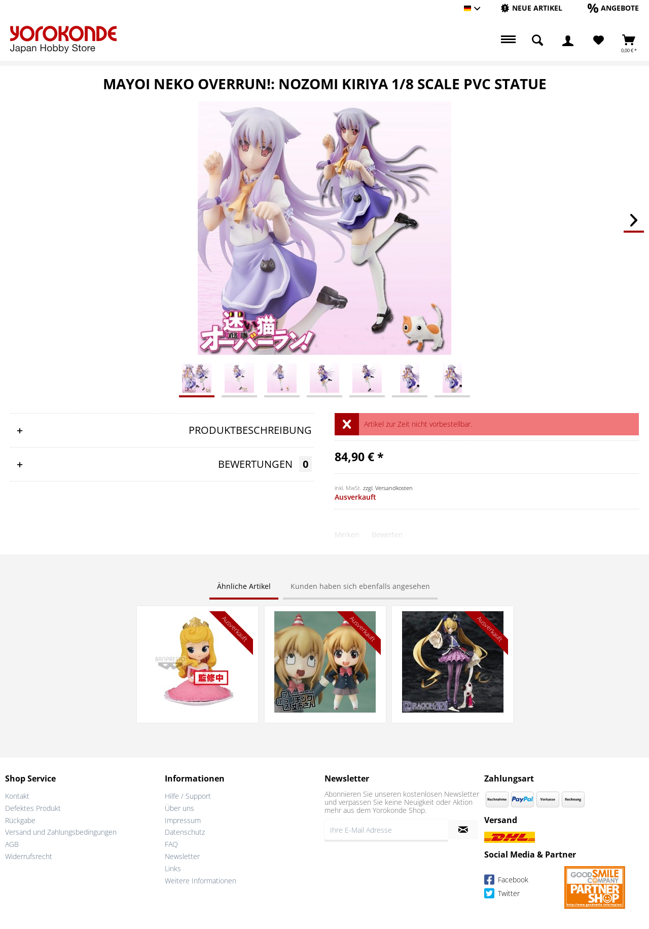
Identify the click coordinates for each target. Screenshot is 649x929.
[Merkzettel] (598, 40)
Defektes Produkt (33, 808)
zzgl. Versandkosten (388, 488)
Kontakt (17, 796)
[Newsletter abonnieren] (463, 830)
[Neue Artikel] (531, 8)
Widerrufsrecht (28, 856)
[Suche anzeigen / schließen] (537, 40)
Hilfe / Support (188, 796)
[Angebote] (613, 8)
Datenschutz (185, 832)
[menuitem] (531, 8)
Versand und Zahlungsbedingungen (61, 832)
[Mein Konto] (567, 40)
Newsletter (182, 856)
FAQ (171, 844)
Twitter (502, 894)
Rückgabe (20, 820)
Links (173, 868)
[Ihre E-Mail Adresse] (386, 830)
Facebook (506, 881)
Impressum (183, 820)
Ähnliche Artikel (244, 586)
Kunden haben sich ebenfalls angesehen (360, 586)
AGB (12, 844)
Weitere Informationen (200, 880)
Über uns (179, 808)
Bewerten (387, 534)
